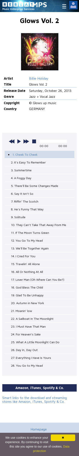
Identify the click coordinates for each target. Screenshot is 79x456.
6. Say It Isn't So (22, 193)
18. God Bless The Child (27, 287)
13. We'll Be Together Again (30, 248)
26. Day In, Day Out (24, 350)
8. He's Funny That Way (27, 209)
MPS (39, 4)
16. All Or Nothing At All (27, 272)
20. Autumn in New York (27, 303)
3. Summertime (21, 170)
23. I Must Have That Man (28, 326)
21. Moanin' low (21, 311)
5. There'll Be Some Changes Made (34, 186)
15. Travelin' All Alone (25, 264)
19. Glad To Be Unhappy (27, 295)
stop (34, 141)
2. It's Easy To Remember (28, 162)
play (19, 141)
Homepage (39, 429)
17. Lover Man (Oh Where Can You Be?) (37, 279)
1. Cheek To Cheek (24, 154)
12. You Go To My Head (27, 240)
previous (12, 141)
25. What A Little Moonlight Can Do (35, 342)
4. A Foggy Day (21, 178)
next (26, 141)
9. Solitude (18, 217)
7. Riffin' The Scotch (24, 201)
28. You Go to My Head (27, 365)
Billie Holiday (38, 78)
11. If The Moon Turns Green (30, 232)
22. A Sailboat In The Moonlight (32, 318)
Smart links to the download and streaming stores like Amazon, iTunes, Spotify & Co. (34, 399)
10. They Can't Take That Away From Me (38, 225)
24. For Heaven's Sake (26, 334)
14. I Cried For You (23, 256)
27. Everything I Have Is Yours (31, 357)
